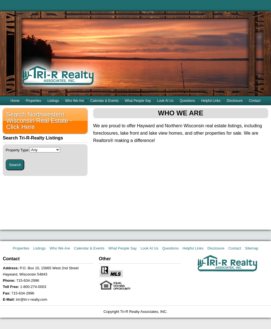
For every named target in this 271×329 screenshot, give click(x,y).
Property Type (17, 150)
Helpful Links (211, 101)
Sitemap (251, 248)
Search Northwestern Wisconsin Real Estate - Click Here (39, 120)
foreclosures (105, 133)
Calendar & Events (104, 101)
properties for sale (223, 133)
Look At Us (165, 101)
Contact (254, 101)
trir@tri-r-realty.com (31, 299)
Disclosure (234, 101)
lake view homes (165, 133)
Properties (33, 101)
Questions (187, 101)
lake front (129, 133)
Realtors (101, 140)
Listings (53, 101)
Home (14, 101)
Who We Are (74, 101)
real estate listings (224, 125)
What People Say (138, 101)
